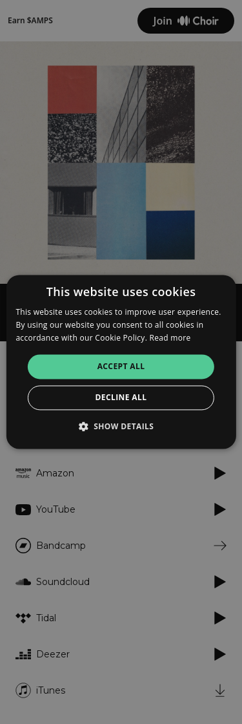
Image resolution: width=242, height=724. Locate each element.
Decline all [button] (121, 397)
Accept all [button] (121, 366)
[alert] (121, 362)
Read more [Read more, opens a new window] (170, 337)
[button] (121, 426)
